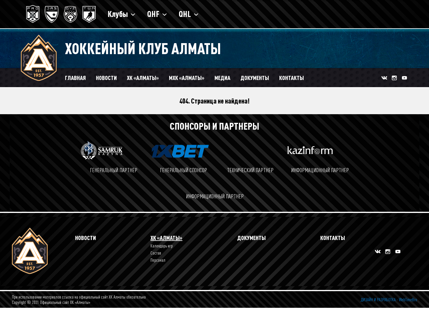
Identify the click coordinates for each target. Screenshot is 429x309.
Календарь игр (161, 245)
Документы (254, 77)
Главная (75, 77)
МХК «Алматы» (186, 77)
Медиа (222, 77)
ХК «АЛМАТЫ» (143, 77)
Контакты (291, 77)
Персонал (157, 260)
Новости (106, 77)
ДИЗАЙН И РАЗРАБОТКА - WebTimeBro (389, 299)
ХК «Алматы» (166, 237)
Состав (155, 252)
